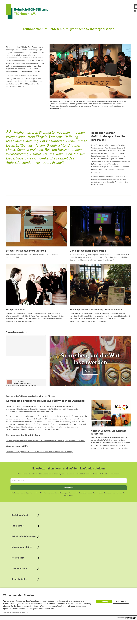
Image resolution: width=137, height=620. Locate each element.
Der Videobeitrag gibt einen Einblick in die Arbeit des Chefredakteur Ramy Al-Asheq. (39, 452)
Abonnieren (68, 488)
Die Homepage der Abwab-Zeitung (23, 435)
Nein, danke (121, 601)
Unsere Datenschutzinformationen (14, 613)
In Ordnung (104, 601)
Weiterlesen (90, 371)
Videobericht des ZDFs (17, 446)
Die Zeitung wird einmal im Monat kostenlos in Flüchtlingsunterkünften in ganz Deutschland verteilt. (45, 441)
